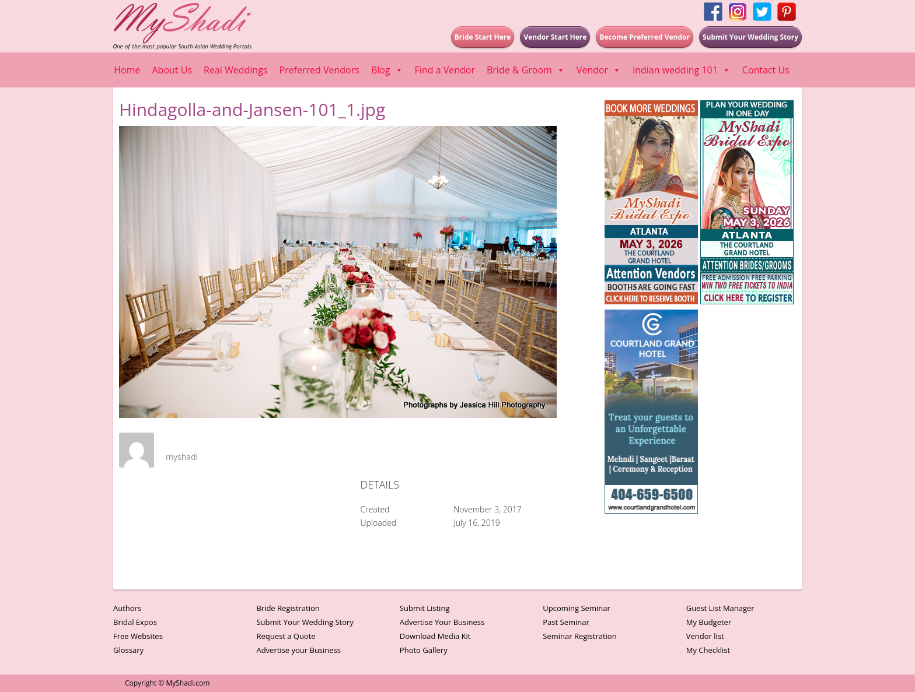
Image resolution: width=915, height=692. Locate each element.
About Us (172, 70)
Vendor (599, 70)
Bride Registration (287, 608)
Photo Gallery (424, 650)
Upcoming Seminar (576, 608)
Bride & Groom (526, 70)
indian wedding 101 (682, 70)
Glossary (128, 650)
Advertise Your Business (442, 622)
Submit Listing (425, 608)
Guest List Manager (720, 608)
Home (127, 70)
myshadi (182, 456)
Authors (127, 608)
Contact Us (766, 70)
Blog (387, 70)
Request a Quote (285, 636)
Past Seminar (566, 622)
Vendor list (705, 636)
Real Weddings (235, 70)
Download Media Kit (435, 636)
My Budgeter (709, 622)
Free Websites (138, 636)
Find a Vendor (445, 70)
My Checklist (708, 650)
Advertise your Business (298, 650)
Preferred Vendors (319, 70)
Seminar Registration (579, 636)
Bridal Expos (135, 622)
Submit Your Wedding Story (304, 622)
